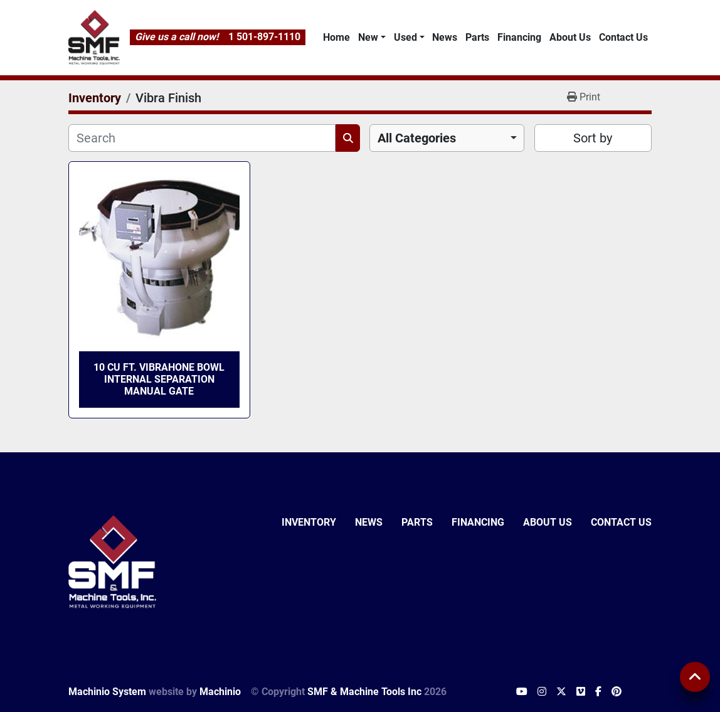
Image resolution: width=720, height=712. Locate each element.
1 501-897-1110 (264, 37)
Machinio (220, 692)
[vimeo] (580, 691)
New (368, 37)
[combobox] (446, 138)
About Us (570, 37)
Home (336, 37)
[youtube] (521, 691)
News (444, 37)
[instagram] (541, 691)
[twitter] (561, 691)
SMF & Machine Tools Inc (364, 692)
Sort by (592, 138)
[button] (371, 37)
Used (405, 37)
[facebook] (598, 691)
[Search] (202, 138)
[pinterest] (616, 691)
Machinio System (107, 692)
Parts (477, 37)
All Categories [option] (417, 138)
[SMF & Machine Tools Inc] (112, 561)
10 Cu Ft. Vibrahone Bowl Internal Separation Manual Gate (159, 379)
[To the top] (695, 677)
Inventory (309, 522)
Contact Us (623, 37)
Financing (519, 37)
